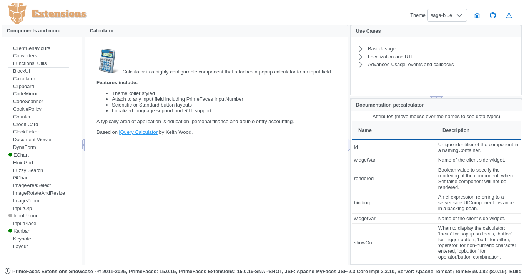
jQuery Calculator (138, 132)
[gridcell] (394, 147)
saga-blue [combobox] (441, 15)
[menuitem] (38, 48)
